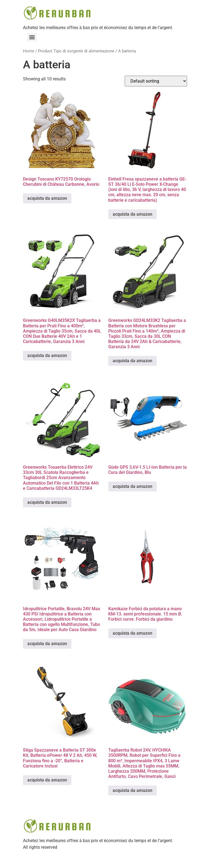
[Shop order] (156, 81)
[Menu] (32, 37)
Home (28, 51)
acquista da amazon (47, 198)
